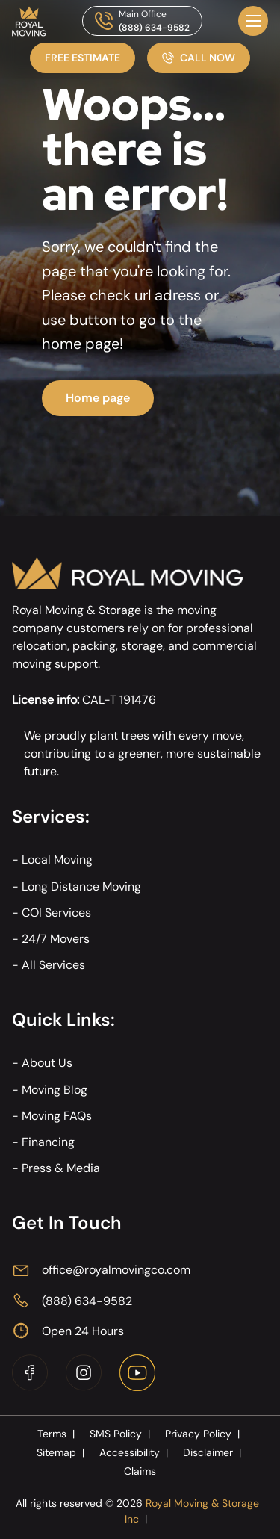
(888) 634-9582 (154, 28)
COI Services (56, 912)
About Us (47, 1063)
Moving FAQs (57, 1116)
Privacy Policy (204, 1433)
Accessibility (135, 1452)
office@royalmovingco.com (116, 1270)
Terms (57, 1433)
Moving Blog (54, 1089)
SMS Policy (121, 1433)
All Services (53, 965)
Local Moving (57, 859)
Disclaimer (213, 1452)
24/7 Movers (56, 939)
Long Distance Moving (81, 886)
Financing (48, 1142)
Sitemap (62, 1452)
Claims (140, 1471)
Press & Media (61, 1168)
